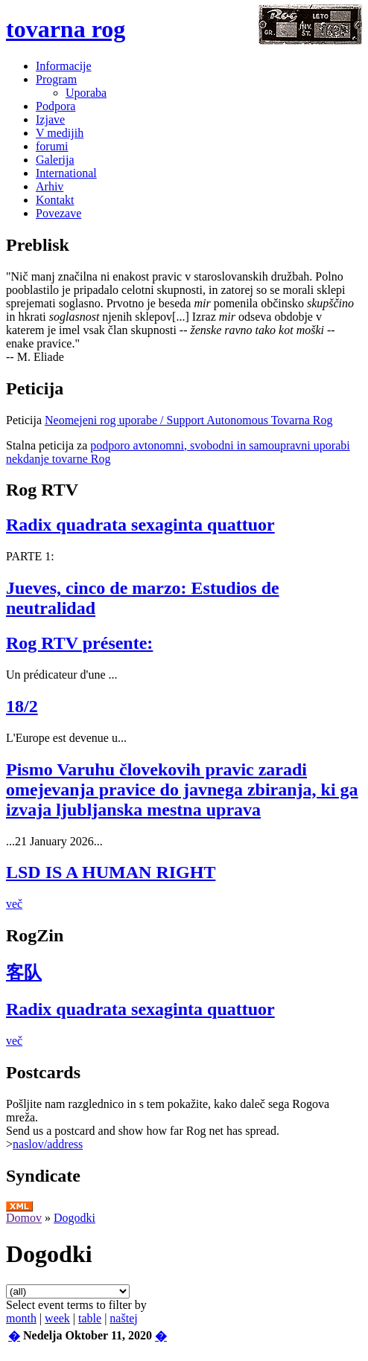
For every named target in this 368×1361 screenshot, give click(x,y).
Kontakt (55, 199)
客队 (24, 972)
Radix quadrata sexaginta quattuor (140, 524)
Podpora (55, 106)
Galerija (55, 159)
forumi (52, 146)
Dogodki (74, 1217)
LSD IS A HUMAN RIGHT (110, 872)
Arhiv (49, 186)
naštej (123, 1318)
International (66, 173)
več (14, 903)
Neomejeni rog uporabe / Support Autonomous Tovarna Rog (189, 420)
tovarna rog (65, 29)
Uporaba (86, 92)
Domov (24, 1217)
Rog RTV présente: (79, 643)
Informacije (64, 66)
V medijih (59, 133)
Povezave (58, 213)
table (89, 1318)
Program (56, 79)
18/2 (22, 706)
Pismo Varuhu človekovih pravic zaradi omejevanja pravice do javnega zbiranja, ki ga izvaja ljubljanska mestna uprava (182, 789)
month (21, 1318)
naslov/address (48, 1144)
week (57, 1318)
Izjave (50, 119)
